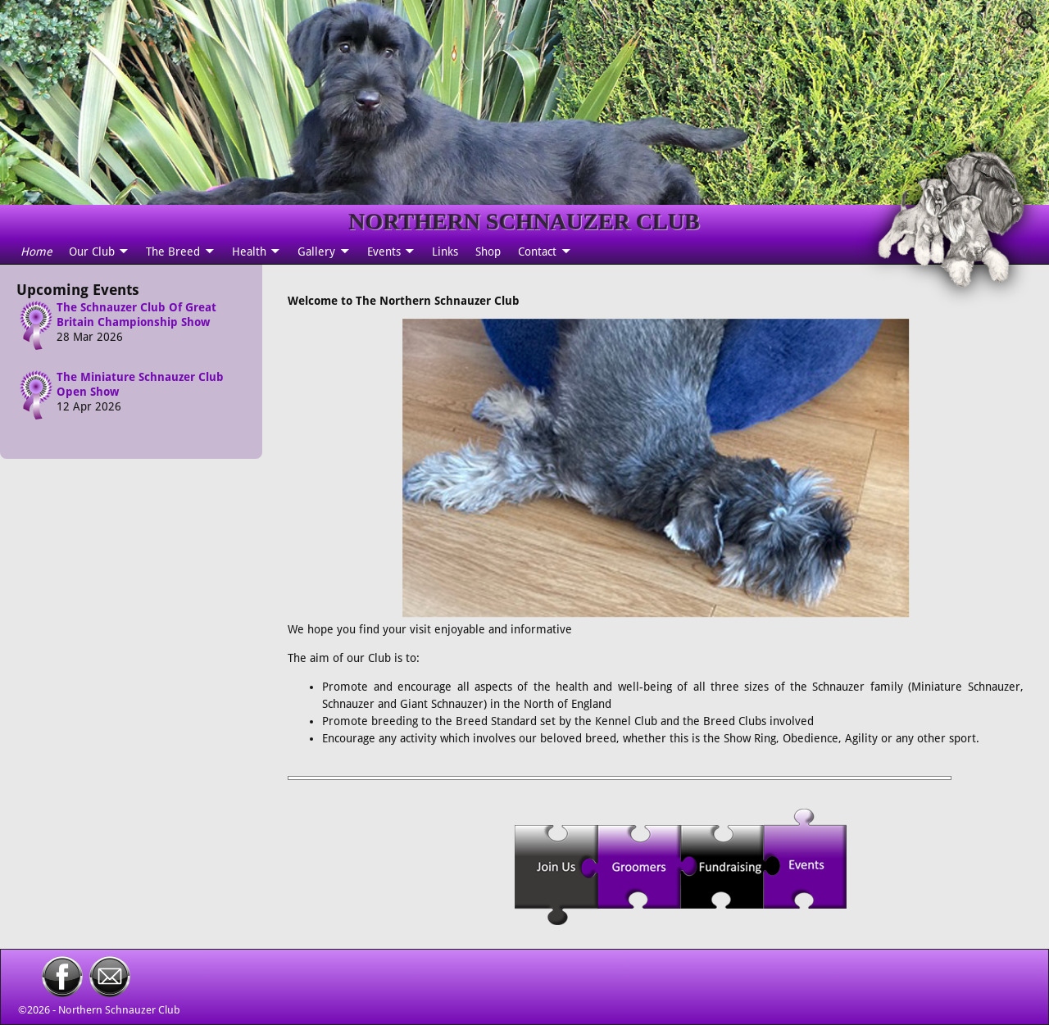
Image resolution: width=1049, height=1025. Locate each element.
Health (249, 251)
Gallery (316, 251)
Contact (537, 251)
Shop (488, 251)
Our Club (92, 251)
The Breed (173, 251)
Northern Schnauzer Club (119, 1010)
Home (36, 251)
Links (445, 251)
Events (384, 251)
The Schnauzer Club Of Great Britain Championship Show (136, 315)
